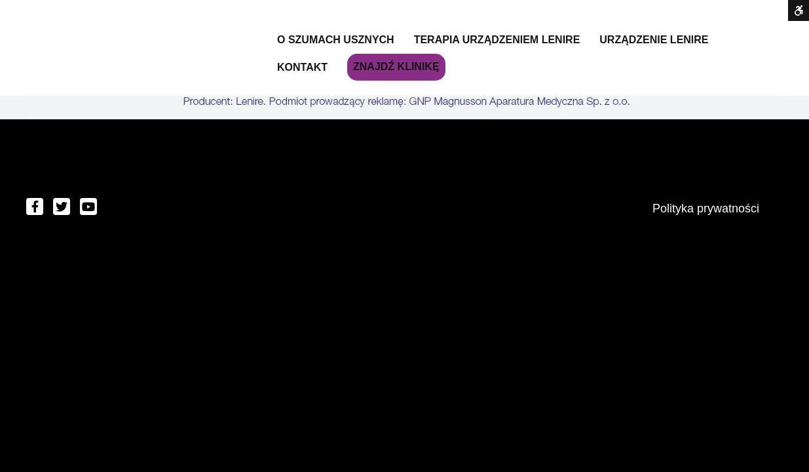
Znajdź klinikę (396, 66)
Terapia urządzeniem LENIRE (497, 39)
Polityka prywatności (705, 208)
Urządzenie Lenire (653, 39)
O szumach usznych (335, 39)
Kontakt (302, 67)
